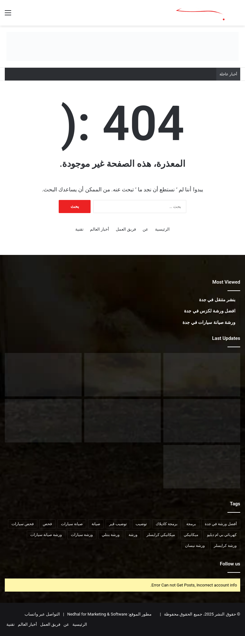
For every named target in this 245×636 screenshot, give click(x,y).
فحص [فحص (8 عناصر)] (47, 524)
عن (145, 229)
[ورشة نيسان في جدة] (122, 374)
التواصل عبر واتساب (42, 614)
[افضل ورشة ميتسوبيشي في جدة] (43, 374)
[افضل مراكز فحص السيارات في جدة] (43, 420)
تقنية (79, 229)
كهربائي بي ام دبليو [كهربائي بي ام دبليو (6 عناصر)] (222, 535)
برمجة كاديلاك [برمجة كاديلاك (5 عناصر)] (166, 524)
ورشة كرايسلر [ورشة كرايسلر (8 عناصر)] (225, 545)
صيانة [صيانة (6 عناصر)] (96, 524)
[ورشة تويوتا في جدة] (201, 374)
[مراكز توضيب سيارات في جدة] (201, 466)
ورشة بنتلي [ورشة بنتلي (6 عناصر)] (111, 535)
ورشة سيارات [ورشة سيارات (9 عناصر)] (82, 535)
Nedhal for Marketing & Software (96, 614)
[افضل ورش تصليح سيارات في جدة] (122, 420)
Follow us (230, 564)
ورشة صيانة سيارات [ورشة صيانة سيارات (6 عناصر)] (46, 535)
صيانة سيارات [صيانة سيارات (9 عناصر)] (72, 524)
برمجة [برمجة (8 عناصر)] (191, 524)
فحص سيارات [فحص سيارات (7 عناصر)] (22, 524)
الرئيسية (162, 229)
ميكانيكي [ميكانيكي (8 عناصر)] (191, 535)
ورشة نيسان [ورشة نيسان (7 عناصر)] (195, 545)
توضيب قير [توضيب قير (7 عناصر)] (118, 524)
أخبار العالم (99, 229)
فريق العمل (126, 229)
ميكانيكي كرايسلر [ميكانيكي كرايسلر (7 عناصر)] (160, 535)
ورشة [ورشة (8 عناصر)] (133, 535)
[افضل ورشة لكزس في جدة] (201, 420)
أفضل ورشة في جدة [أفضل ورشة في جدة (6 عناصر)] (221, 524)
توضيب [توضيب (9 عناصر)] (141, 524)
